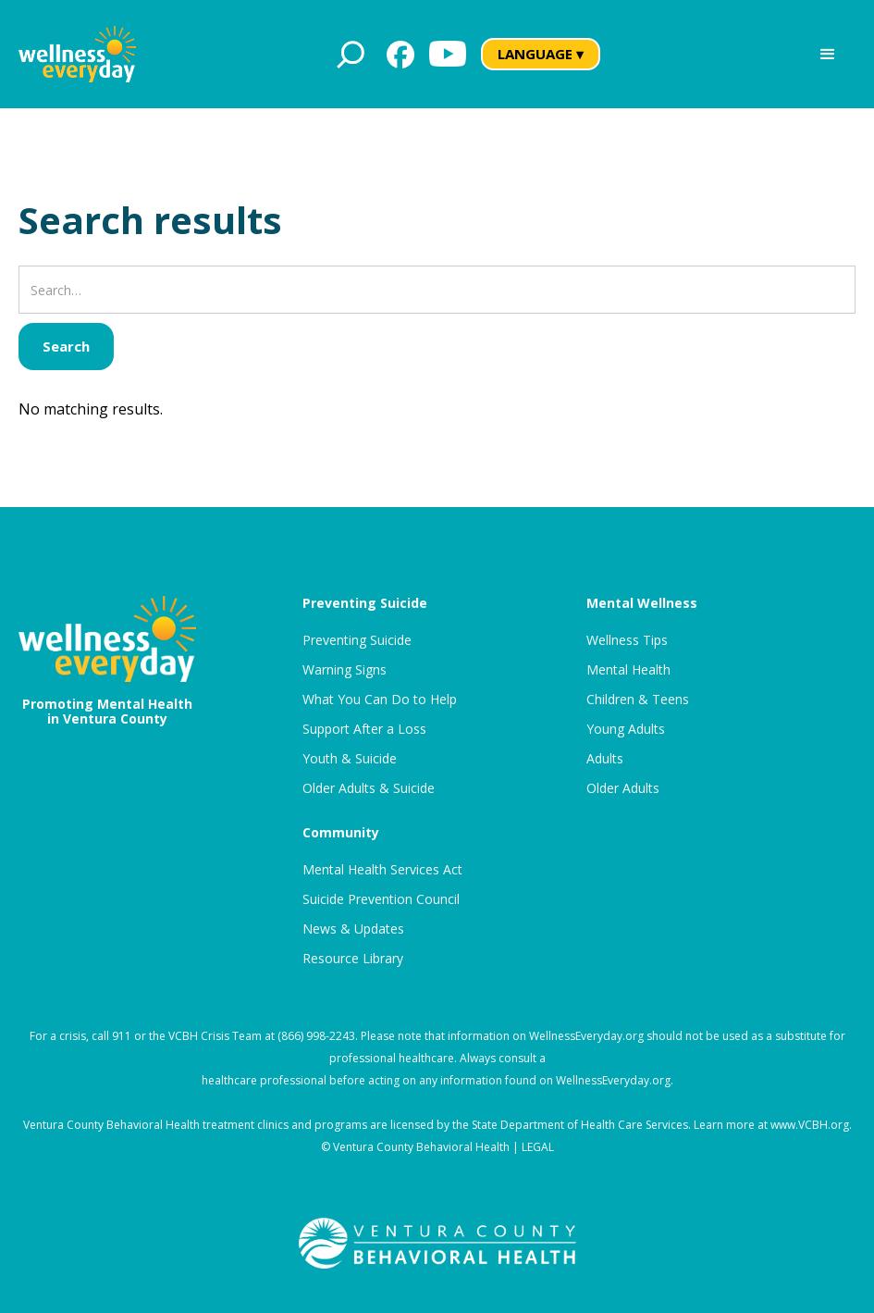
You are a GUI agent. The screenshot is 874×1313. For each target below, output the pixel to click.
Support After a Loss (364, 729)
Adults (604, 758)
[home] (77, 54)
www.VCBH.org (809, 1125)
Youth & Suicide (349, 758)
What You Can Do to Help (379, 699)
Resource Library (352, 958)
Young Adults (625, 729)
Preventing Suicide (357, 640)
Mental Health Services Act (382, 869)
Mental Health (628, 670)
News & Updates (353, 929)
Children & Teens (637, 699)
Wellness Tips (627, 640)
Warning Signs (344, 670)
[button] (828, 54)
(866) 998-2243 (316, 1036)
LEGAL (538, 1147)
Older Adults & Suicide (368, 788)
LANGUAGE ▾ (541, 53)
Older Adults (622, 788)
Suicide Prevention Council (381, 899)
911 (121, 1036)
